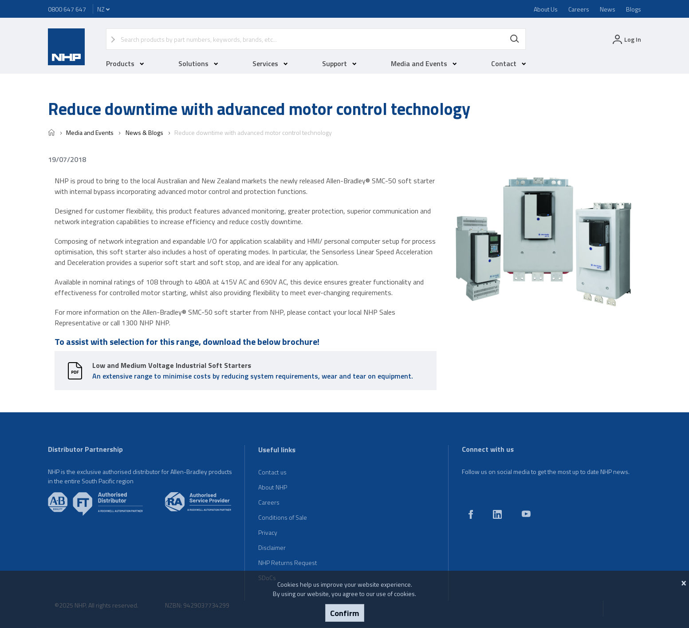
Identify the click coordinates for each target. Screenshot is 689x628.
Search (515, 39)
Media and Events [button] (424, 63)
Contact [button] (508, 63)
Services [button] (270, 63)
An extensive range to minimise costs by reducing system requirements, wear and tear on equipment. (252, 370)
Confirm (344, 613)
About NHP (272, 487)
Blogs (633, 9)
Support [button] (339, 63)
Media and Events (90, 132)
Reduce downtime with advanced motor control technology (252, 132)
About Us (546, 9)
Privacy (267, 532)
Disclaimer (272, 547)
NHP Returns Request (287, 562)
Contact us (272, 472)
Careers (578, 9)
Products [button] (125, 63)
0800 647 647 (67, 9)
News (607, 9)
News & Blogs (143, 132)
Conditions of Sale (282, 517)
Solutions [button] (198, 63)
